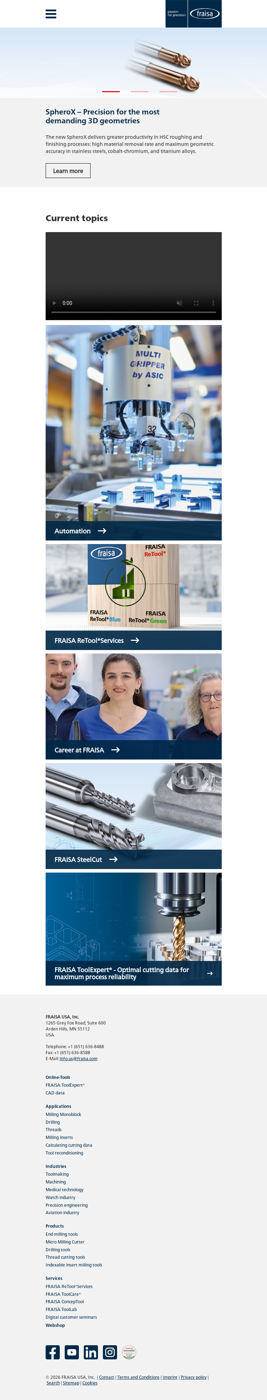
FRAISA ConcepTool (65, 1301)
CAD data (55, 1092)
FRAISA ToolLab (61, 1309)
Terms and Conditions (138, 1377)
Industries (56, 1166)
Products (55, 1226)
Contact (106, 1377)
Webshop (55, 1325)
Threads (54, 1129)
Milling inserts (59, 1137)
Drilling (53, 1122)
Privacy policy (194, 1377)
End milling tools (62, 1234)
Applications (58, 1106)
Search (53, 1383)
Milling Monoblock (63, 1114)
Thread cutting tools (65, 1257)
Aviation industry (62, 1212)
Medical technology (64, 1189)
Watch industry (60, 1197)
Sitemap (71, 1383)
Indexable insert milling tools (74, 1265)
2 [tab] (134, 94)
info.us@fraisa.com (79, 1058)
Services (54, 1278)
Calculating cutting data (69, 1145)
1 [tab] (105, 94)
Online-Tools (58, 1077)
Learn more (68, 171)
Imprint (170, 1377)
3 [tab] (163, 94)
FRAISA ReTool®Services (69, 1286)
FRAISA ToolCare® (63, 1294)
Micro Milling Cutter (65, 1242)
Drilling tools (58, 1249)
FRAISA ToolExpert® (65, 1085)
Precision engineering (67, 1205)
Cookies (90, 1383)
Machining (56, 1182)
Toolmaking (57, 1174)
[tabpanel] (133, 107)
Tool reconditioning (64, 1153)
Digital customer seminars (71, 1317)
